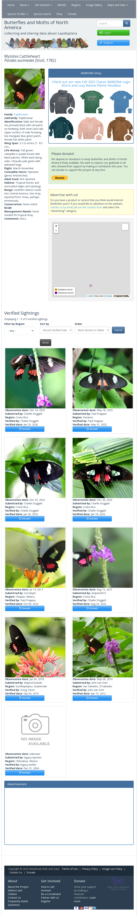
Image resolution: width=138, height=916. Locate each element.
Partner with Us (50, 897)
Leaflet (90, 296)
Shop (59, 14)
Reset (45, 342)
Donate (72, 14)
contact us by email (61, 207)
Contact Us (15, 872)
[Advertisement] (69, 816)
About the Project (18, 887)
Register (45, 901)
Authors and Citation (15, 892)
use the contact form (90, 207)
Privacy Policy (90, 869)
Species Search (42, 14)
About (24, 5)
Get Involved (43, 5)
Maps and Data (117, 5)
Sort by (44, 324)
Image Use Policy (112, 869)
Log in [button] (105, 32)
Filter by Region (14, 324)
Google (108, 296)
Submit (118, 330)
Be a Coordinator (51, 894)
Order (78, 324)
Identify (61, 5)
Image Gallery (94, 5)
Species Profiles (17, 14)
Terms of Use (70, 869)
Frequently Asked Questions (18, 902)
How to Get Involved (47, 888)
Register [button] (106, 42)
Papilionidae (21, 114)
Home (11, 5)
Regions (76, 5)
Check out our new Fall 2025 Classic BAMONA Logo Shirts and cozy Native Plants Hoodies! (91, 84)
